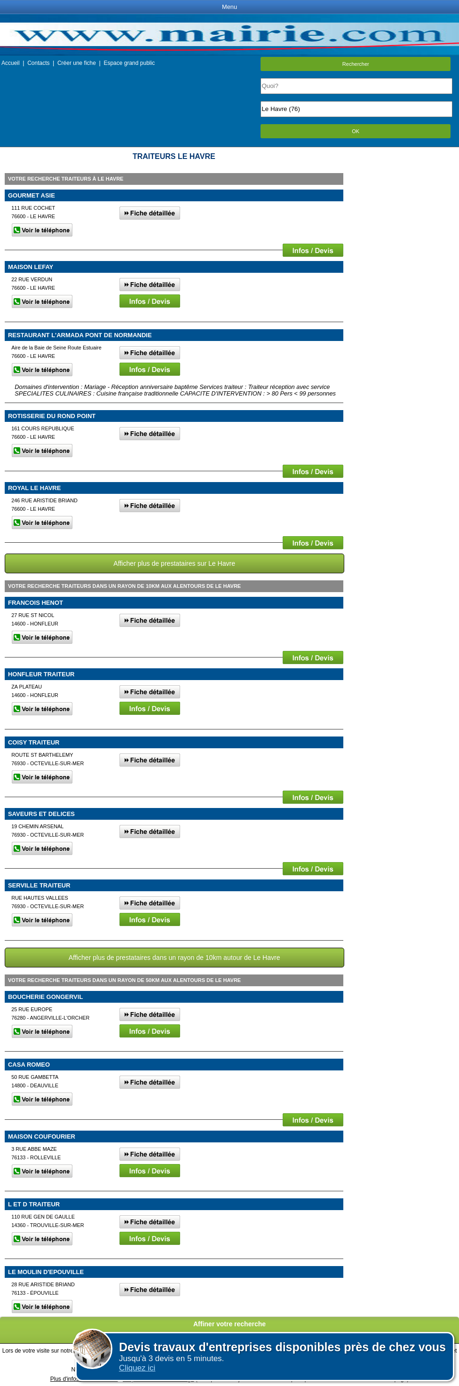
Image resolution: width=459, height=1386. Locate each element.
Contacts (38, 63)
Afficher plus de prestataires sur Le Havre (174, 563)
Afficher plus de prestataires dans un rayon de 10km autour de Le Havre (174, 957)
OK (355, 131)
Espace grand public (129, 63)
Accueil (10, 63)
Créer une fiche (76, 63)
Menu (229, 6)
